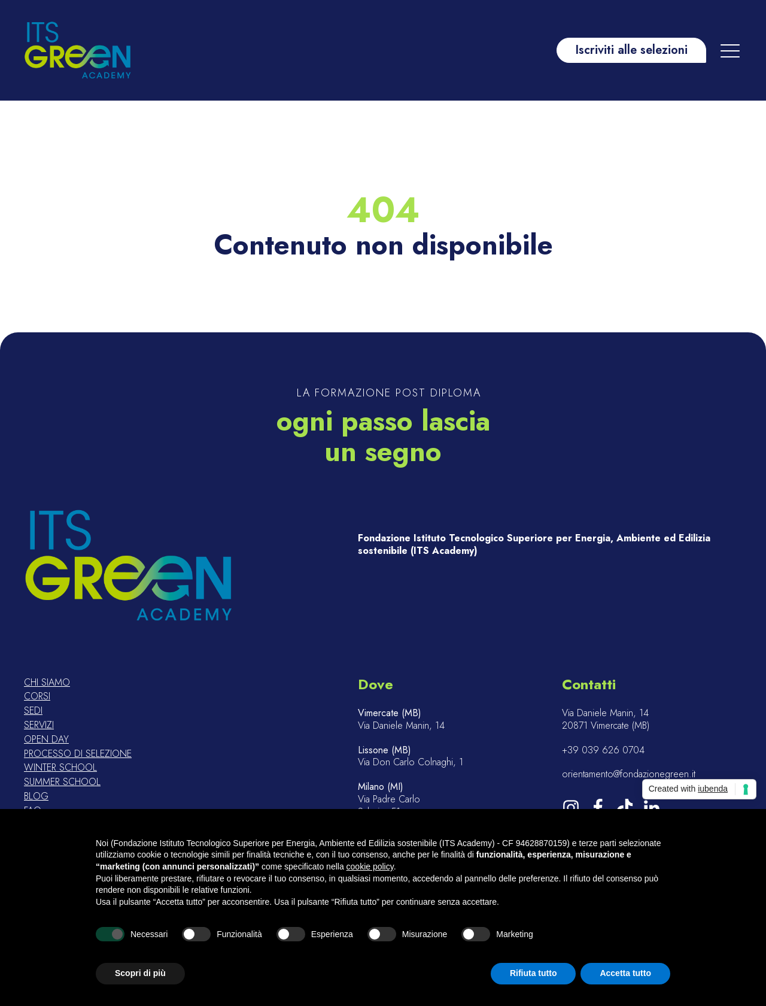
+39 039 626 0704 (603, 750)
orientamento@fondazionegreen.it (628, 774)
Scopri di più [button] (140, 973)
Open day (46, 740)
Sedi (33, 711)
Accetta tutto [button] (625, 973)
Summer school (62, 782)
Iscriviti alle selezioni (631, 50)
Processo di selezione (78, 754)
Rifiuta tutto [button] (533, 973)
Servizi (39, 725)
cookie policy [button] (370, 866)
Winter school (60, 768)
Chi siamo (47, 683)
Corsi (37, 696)
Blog (36, 796)
